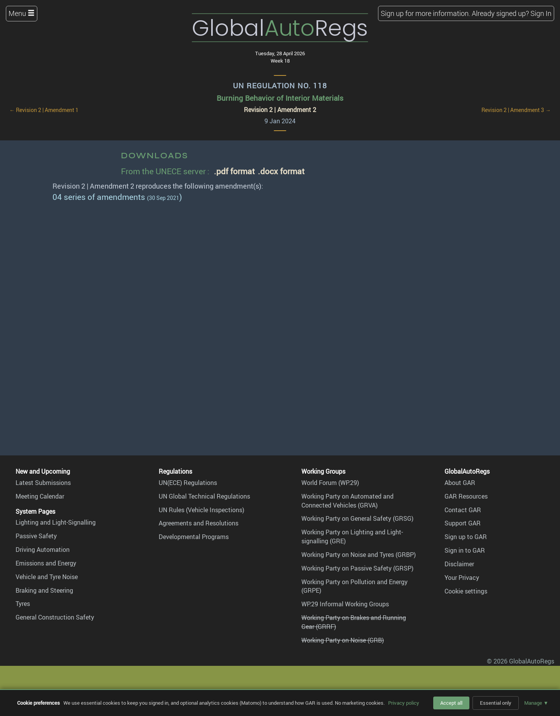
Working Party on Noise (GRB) (342, 640)
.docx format (281, 171)
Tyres (23, 603)
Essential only (495, 702)
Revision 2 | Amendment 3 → (516, 110)
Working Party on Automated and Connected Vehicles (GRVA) (347, 500)
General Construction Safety (55, 617)
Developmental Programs (194, 536)
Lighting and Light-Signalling (56, 522)
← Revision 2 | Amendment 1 (44, 110)
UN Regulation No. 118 (280, 86)
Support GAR (462, 523)
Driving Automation (43, 549)
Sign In (540, 13)
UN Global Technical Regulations (204, 496)
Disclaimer (459, 564)
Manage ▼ (536, 702)
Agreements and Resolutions (198, 523)
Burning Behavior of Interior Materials (280, 98)
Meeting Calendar (40, 496)
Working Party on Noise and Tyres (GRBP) (358, 554)
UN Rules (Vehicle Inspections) (201, 510)
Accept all (451, 702)
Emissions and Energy (46, 563)
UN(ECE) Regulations (188, 482)
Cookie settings (465, 591)
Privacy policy (403, 702)
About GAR (459, 482)
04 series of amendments (98, 196)
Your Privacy (461, 577)
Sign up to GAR (465, 536)
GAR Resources (466, 496)
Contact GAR (462, 510)
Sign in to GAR (464, 550)
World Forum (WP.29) (330, 482)
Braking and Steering (44, 590)
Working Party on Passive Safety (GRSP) (357, 568)
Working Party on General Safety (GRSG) (357, 518)
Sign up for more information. (425, 13)
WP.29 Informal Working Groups (345, 604)
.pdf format (234, 171)
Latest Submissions (43, 482)
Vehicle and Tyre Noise (47, 576)
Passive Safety (36, 536)
